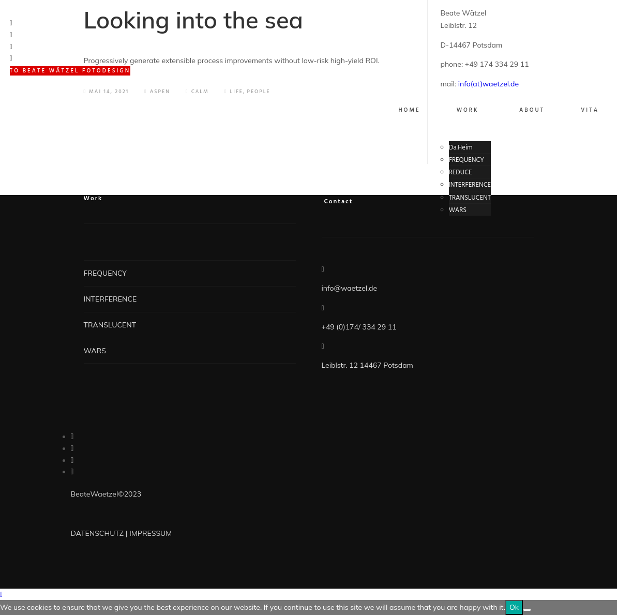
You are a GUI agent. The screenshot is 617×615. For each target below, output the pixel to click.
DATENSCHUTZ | (100, 533)
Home (409, 110)
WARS (458, 210)
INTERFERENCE (470, 184)
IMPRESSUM (150, 533)
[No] (527, 609)
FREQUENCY (466, 160)
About (532, 110)
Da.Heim (461, 147)
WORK (468, 110)
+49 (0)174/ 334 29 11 (359, 327)
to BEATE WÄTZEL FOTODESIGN (70, 71)
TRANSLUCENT (470, 197)
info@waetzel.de (350, 288)
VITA (590, 110)
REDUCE (460, 172)
